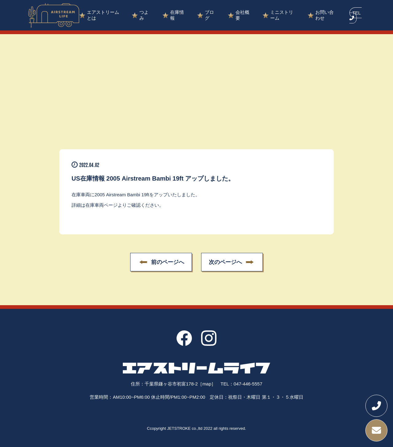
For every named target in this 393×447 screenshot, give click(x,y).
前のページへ (167, 262)
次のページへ (225, 262)
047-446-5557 (248, 383)
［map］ (207, 383)
